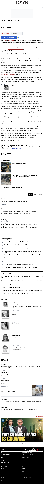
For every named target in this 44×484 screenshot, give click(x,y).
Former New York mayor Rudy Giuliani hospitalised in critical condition (17, 294)
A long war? (15, 302)
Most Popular (6, 239)
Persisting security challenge (19, 347)
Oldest (30, 194)
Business (36, 7)
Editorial (2, 24)
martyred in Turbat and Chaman (15, 49)
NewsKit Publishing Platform (26, 477)
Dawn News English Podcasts (8, 415)
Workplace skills (16, 335)
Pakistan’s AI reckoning (17, 312)
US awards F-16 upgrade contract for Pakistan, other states (18, 241)
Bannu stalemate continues (19, 163)
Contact (2, 452)
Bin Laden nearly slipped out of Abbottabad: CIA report (17, 245)
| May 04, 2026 (22, 5)
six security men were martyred (13, 55)
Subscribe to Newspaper (27, 452)
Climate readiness (5, 372)
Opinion (31, 7)
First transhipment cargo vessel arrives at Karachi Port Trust (18, 264)
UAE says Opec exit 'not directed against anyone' (12, 287)
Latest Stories (6, 273)
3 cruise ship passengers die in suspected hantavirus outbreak (15, 284)
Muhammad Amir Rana (16, 349)
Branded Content (25, 457)
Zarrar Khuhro (14, 326)
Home (2, 7)
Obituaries (24, 460)
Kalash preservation (5, 380)
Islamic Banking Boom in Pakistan (22, 443)
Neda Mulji (14, 337)
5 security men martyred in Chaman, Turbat (12, 187)
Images (40, 7)
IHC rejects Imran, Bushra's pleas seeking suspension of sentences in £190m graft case (21, 290)
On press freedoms (5, 388)
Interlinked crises (5, 364)
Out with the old (15, 323)
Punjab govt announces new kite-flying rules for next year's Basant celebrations (23, 254)
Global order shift (8, 258)
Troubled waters (5, 407)
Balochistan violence (11, 20)
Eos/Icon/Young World (5, 475)
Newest (35, 194)
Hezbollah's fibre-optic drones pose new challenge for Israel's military (21, 267)
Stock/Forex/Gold (4, 466)
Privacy (2, 460)
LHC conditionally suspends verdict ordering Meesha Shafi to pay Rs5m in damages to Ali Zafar (22, 277)
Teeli (2, 480)
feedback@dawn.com (15, 148)
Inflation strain (4, 399)
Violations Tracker (12, 7)
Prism (23, 466)
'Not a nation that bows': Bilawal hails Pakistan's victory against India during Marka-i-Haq (22, 280)
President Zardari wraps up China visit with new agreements (18, 248)
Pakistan (27, 7)
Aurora (23, 471)
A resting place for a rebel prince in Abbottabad (15, 261)
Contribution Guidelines (5, 454)
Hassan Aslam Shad (16, 314)
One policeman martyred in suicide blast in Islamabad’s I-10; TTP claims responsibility (27, 175)
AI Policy (2, 457)
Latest (6, 7)
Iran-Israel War (20, 7)
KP (5, 40)
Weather (2, 468)
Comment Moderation (5, 462)
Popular (40, 194)
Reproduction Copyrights (27, 454)
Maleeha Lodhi (15, 304)
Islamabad (11, 40)
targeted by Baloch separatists (8, 74)
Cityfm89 (2, 477)
